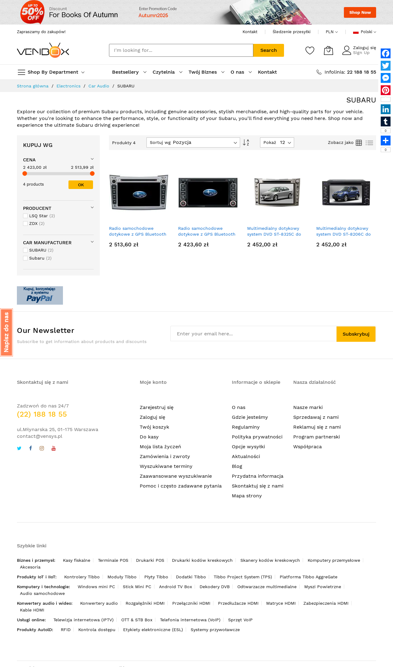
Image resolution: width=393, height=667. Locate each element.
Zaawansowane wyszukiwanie (176, 476)
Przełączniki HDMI (191, 603)
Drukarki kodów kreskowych (202, 560)
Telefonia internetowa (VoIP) (190, 619)
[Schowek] (310, 50)
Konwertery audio (99, 603)
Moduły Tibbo (122, 576)
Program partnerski (316, 437)
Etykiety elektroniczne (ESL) (153, 629)
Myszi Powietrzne (322, 586)
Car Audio (98, 85)
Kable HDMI (32, 609)
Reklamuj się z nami (317, 427)
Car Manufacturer (47, 242)
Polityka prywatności (257, 437)
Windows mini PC (96, 586)
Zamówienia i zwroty (165, 456)
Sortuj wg (160, 142)
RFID (66, 629)
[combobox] (181, 50)
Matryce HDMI (281, 603)
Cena (29, 160)
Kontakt (250, 31)
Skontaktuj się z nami (257, 486)
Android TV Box (175, 586)
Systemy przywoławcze (215, 629)
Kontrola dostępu (96, 629)
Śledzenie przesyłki (291, 31)
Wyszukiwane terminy (166, 466)
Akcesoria (30, 567)
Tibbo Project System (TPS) (243, 576)
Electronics (68, 85)
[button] (6, 332)
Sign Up (361, 52)
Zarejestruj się (156, 407)
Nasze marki (308, 407)
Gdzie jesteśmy (250, 417)
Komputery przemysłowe (334, 560)
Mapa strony (247, 496)
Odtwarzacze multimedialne (267, 586)
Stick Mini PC (137, 586)
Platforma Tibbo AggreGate (308, 576)
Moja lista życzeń (160, 446)
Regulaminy (246, 427)
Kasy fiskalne (76, 560)
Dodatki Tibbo (191, 576)
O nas (238, 407)
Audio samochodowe (42, 593)
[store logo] (43, 50)
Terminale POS (113, 560)
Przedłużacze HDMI (238, 603)
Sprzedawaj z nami (316, 417)
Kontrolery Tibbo (82, 576)
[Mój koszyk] (328, 50)
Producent (37, 208)
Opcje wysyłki (248, 446)
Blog (237, 466)
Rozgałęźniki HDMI (145, 603)
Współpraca (307, 446)
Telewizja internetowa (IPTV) (83, 619)
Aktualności (246, 456)
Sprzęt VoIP (240, 619)
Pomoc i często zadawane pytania (181, 486)
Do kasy (149, 437)
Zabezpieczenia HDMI (325, 603)
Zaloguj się (364, 47)
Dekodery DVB (215, 586)
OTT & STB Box (136, 619)
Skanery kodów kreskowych (270, 560)
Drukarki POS (150, 560)
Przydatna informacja (257, 476)
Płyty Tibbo (156, 576)
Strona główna (33, 85)
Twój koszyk (154, 427)
